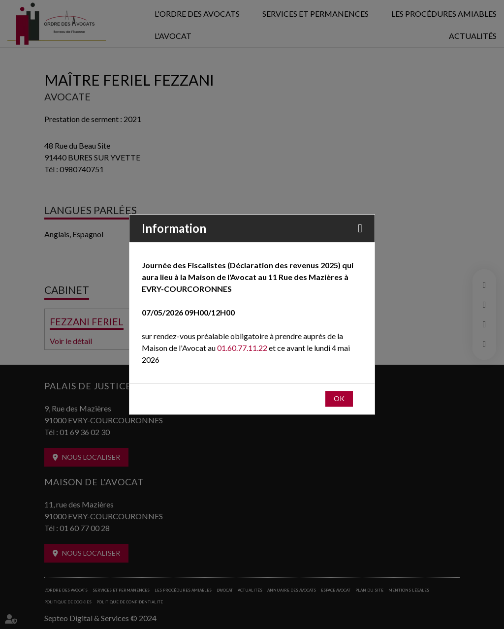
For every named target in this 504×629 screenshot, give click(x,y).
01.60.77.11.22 (242, 348)
